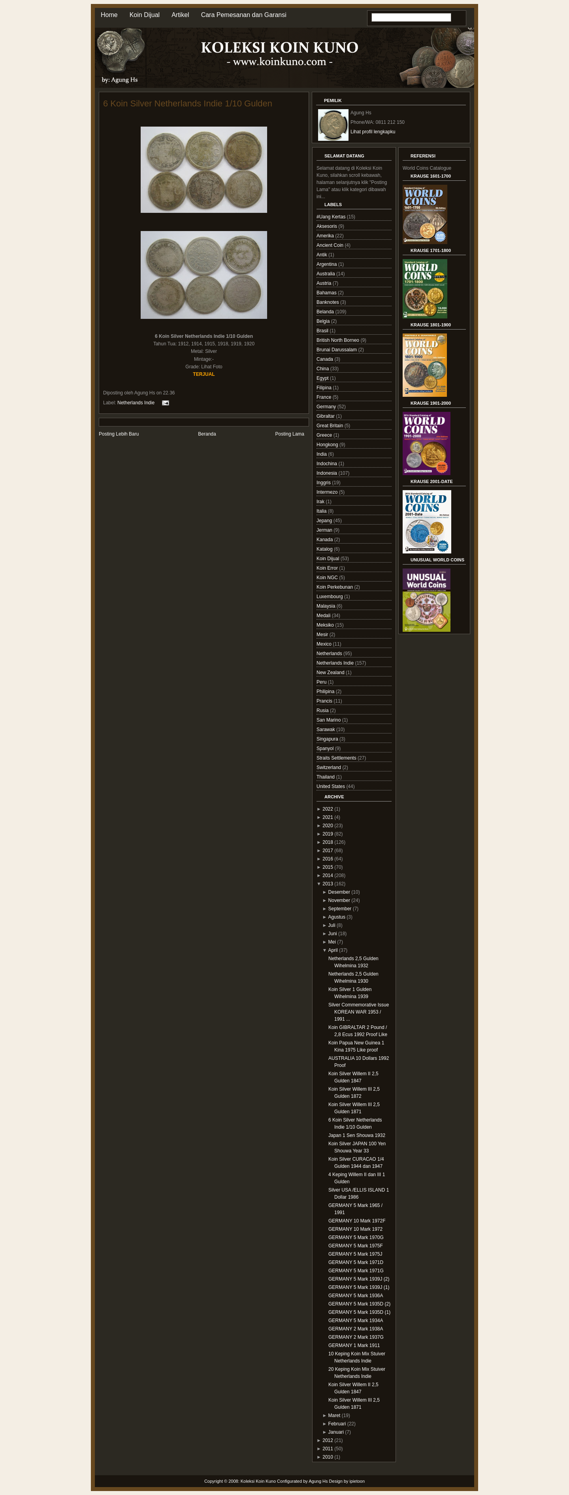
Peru (322, 682)
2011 (327, 1448)
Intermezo (328, 492)
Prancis (325, 701)
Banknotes (328, 302)
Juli (331, 925)
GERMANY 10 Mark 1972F (357, 1221)
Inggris (324, 482)
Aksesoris (327, 226)
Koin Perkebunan (335, 587)
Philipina (326, 691)
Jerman (325, 530)
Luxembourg (330, 596)
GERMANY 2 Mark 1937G (356, 1337)
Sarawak (326, 729)
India (322, 454)
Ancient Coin (331, 245)
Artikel (180, 14)
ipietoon (357, 1481)
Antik (322, 255)
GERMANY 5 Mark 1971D (355, 1262)
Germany (327, 406)
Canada (325, 359)
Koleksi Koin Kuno (258, 1481)
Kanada (325, 539)
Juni (332, 933)
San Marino (329, 720)
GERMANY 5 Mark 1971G (356, 1270)
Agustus (336, 917)
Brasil (323, 330)
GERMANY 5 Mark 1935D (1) (359, 1312)
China (323, 368)
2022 (327, 809)
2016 (327, 859)
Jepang (325, 520)
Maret (334, 1415)
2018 (327, 842)
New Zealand (331, 672)
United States (331, 786)
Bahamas (327, 293)
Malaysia (327, 606)
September (340, 908)
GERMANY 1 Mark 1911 (354, 1345)
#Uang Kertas (332, 217)
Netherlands (330, 653)
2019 (327, 834)
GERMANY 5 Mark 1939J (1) (359, 1287)
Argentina (327, 264)
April (333, 950)
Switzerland (329, 767)
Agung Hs (318, 1481)
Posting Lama (289, 434)
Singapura (328, 739)
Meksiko (326, 625)
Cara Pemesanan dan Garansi (243, 14)
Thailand (326, 777)
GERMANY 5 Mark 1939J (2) (359, 1279)
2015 (327, 867)
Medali (324, 615)
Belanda (326, 312)
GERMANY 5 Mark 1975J (355, 1254)
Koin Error (328, 568)
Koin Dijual (145, 14)
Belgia (324, 321)
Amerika (326, 236)
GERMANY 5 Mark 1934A (355, 1320)
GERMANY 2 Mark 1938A (355, 1329)
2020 (327, 825)
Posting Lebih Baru (119, 434)
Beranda (207, 434)
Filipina (325, 387)
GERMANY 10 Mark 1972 (355, 1229)
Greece (325, 435)
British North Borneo (338, 340)
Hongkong (328, 444)
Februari (337, 1424)
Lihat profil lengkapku (372, 132)
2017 (327, 850)
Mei (332, 942)
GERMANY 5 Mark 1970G (356, 1237)
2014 (327, 875)
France (325, 397)
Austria (325, 283)
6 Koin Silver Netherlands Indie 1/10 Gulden (187, 103)
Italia (322, 511)
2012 (327, 1440)
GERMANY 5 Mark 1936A (355, 1295)
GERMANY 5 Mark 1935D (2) (359, 1304)
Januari (336, 1432)
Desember (339, 892)
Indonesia (327, 473)
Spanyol (326, 748)
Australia (326, 274)
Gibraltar (326, 416)
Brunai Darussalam (337, 349)
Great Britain (331, 425)
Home (109, 14)
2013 (327, 884)
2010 (327, 1457)
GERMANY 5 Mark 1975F (355, 1246)
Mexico (325, 644)
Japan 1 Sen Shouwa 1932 (356, 1135)
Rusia (323, 710)
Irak (321, 501)
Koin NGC (328, 577)
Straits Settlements (337, 758)
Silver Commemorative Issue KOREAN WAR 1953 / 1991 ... (358, 1012)
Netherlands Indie (135, 402)
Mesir (323, 634)
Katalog (325, 549)
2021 (327, 817)
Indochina (327, 463)
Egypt (323, 378)
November (339, 900)
